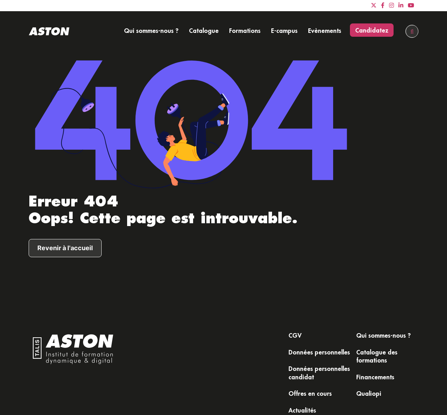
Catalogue (204, 30)
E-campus (284, 30)
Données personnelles (319, 352)
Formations (245, 30)
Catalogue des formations (376, 356)
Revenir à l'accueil (65, 248)
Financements (375, 377)
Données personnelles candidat (319, 372)
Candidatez (371, 30)
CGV (295, 335)
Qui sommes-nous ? (151, 30)
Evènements (324, 30)
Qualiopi (368, 393)
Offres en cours (310, 393)
